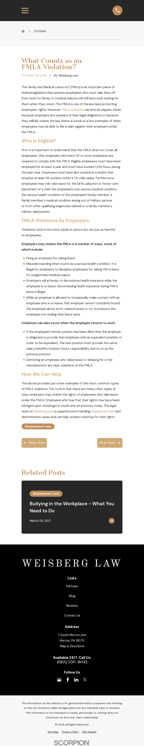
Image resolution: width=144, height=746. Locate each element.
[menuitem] (53, 732)
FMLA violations (73, 110)
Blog (72, 596)
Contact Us (72, 615)
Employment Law (38, 426)
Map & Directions (72, 646)
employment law (103, 411)
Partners (72, 586)
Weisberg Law (44, 411)
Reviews (72, 605)
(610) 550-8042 (72, 662)
